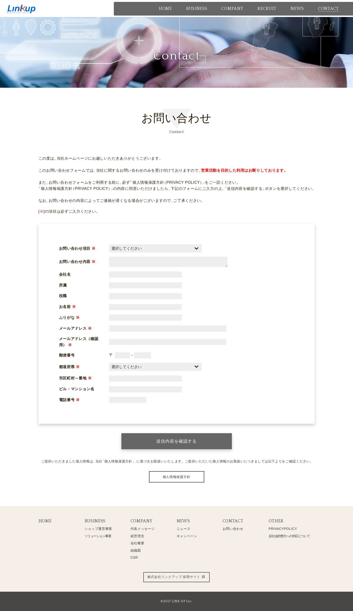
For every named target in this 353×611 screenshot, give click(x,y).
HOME (45, 521)
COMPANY (142, 521)
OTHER (276, 521)
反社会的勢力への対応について (289, 536)
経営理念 (138, 536)
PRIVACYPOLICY (283, 529)
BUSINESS (95, 521)
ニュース (184, 529)
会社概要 (138, 543)
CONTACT (233, 521)
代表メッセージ (143, 529)
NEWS (183, 521)
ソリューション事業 (98, 536)
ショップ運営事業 (98, 529)
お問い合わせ (233, 529)
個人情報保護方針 (177, 477)
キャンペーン (187, 536)
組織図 (136, 550)
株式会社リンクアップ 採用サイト (176, 577)
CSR (134, 557)
